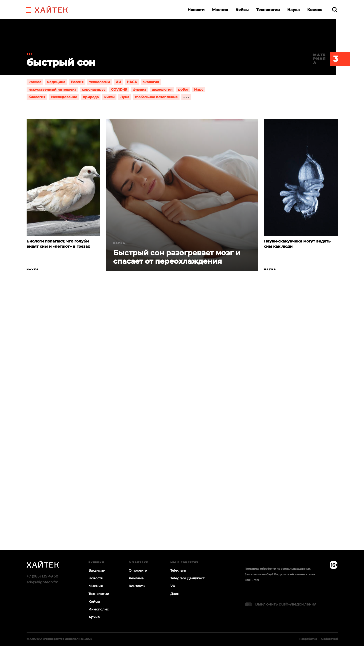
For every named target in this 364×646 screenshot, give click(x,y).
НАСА (132, 82)
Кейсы (242, 10)
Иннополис (98, 609)
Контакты (137, 586)
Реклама (136, 578)
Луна (124, 97)
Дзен (174, 594)
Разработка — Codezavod (318, 639)
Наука (293, 10)
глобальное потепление (156, 97)
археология (162, 89)
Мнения (220, 10)
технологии (99, 82)
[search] (335, 9)
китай (109, 97)
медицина (56, 82)
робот (183, 89)
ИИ (118, 82)
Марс (198, 89)
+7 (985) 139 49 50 (42, 576)
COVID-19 (119, 89)
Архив (94, 617)
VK (172, 586)
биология (36, 97)
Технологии (268, 10)
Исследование (64, 97)
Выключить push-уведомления (285, 604)
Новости (196, 10)
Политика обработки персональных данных (277, 568)
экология (151, 82)
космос (34, 82)
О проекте (138, 570)
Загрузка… (182, 429)
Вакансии (96, 570)
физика (139, 89)
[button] (29, 9)
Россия (77, 82)
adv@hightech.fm (42, 582)
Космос (314, 10)
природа (91, 97)
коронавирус (93, 89)
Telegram (178, 570)
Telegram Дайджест (187, 578)
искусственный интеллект (52, 89)
